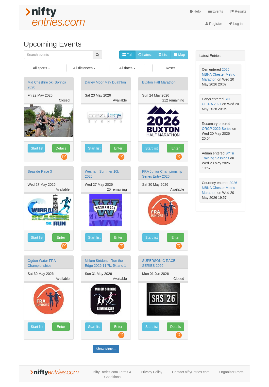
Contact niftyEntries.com (190, 372)
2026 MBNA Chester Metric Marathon (218, 74)
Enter (118, 148)
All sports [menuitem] (41, 68)
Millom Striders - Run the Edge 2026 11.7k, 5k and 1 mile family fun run (105, 265)
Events (215, 11)
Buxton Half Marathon (158, 82)
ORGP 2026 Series (217, 129)
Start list (37, 148)
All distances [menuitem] (84, 68)
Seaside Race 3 (40, 171)
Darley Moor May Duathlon (105, 82)
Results (238, 11)
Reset (170, 68)
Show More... (106, 349)
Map (179, 55)
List (163, 55)
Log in (236, 24)
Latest (145, 55)
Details (61, 148)
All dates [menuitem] (127, 68)
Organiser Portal (231, 372)
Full (127, 55)
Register (213, 24)
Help (195, 11)
